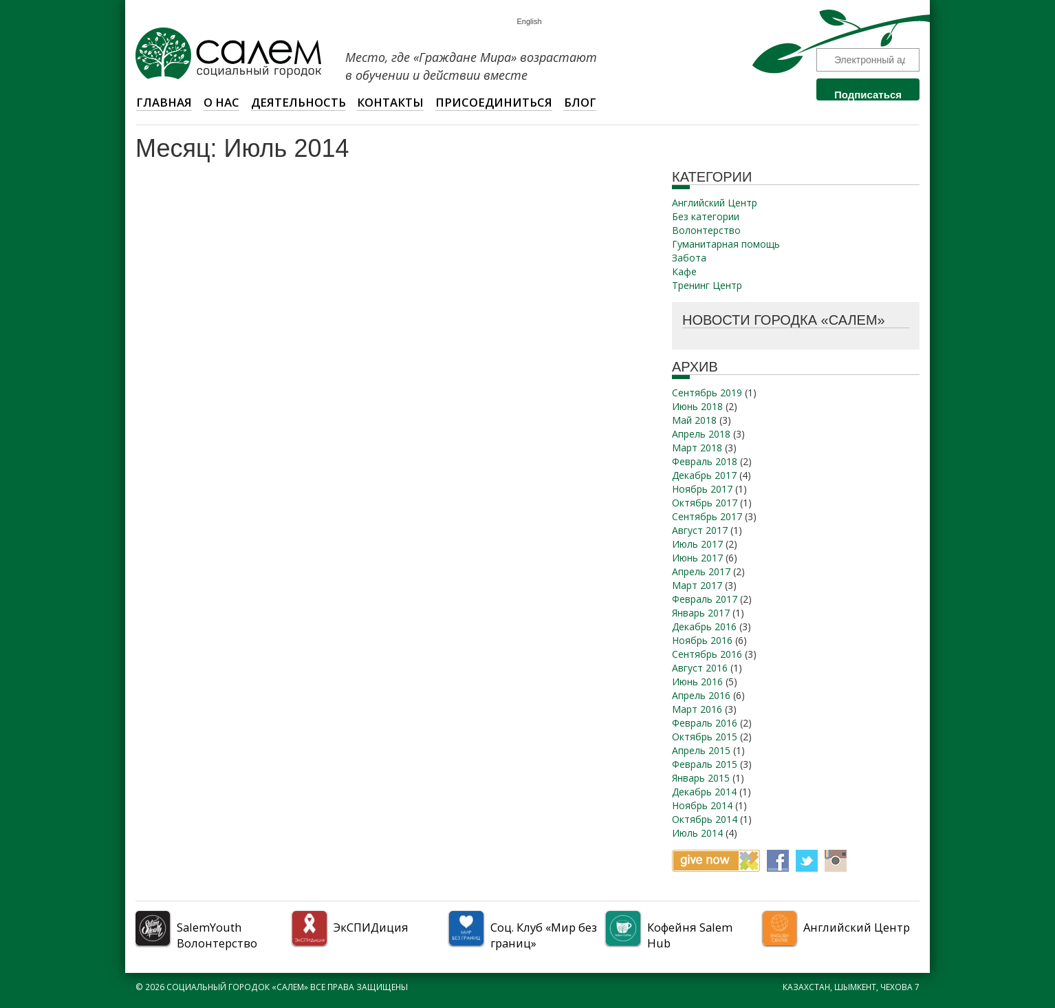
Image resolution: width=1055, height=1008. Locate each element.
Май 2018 (694, 420)
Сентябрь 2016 (707, 654)
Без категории (705, 216)
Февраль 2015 (704, 764)
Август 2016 (700, 667)
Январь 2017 (701, 612)
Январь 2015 (701, 777)
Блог (580, 102)
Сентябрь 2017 (707, 516)
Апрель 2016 (701, 695)
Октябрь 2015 (704, 736)
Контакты (390, 102)
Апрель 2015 (701, 750)
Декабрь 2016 (704, 626)
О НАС (221, 102)
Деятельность (298, 102)
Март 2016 (697, 709)
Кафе (684, 271)
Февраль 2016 (704, 722)
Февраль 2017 (704, 598)
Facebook (778, 861)
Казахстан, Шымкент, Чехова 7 (851, 987)
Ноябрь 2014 (702, 805)
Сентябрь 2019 (707, 392)
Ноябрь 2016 (702, 640)
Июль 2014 (697, 832)
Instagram (836, 861)
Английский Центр (714, 202)
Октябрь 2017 (704, 502)
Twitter (807, 861)
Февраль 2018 (704, 461)
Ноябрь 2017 (702, 488)
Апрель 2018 (701, 433)
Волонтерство (706, 230)
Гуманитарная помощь (726, 243)
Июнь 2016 (697, 681)
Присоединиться (493, 102)
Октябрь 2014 (704, 819)
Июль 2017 (697, 543)
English (528, 21)
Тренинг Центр (707, 285)
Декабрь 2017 (704, 475)
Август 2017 (700, 530)
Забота (689, 257)
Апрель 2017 (701, 571)
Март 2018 (697, 447)
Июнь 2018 (697, 406)
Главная (164, 102)
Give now (716, 861)
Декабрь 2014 (704, 791)
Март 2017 (697, 585)
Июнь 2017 (697, 557)
